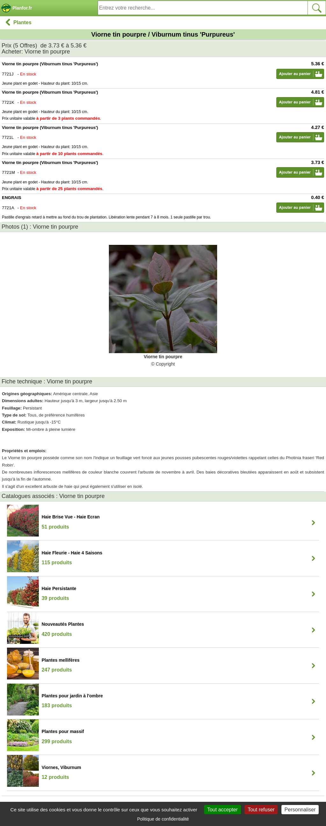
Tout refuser (261, 809)
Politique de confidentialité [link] (163, 819)
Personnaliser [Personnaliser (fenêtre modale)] (300, 809)
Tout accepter (222, 809)
